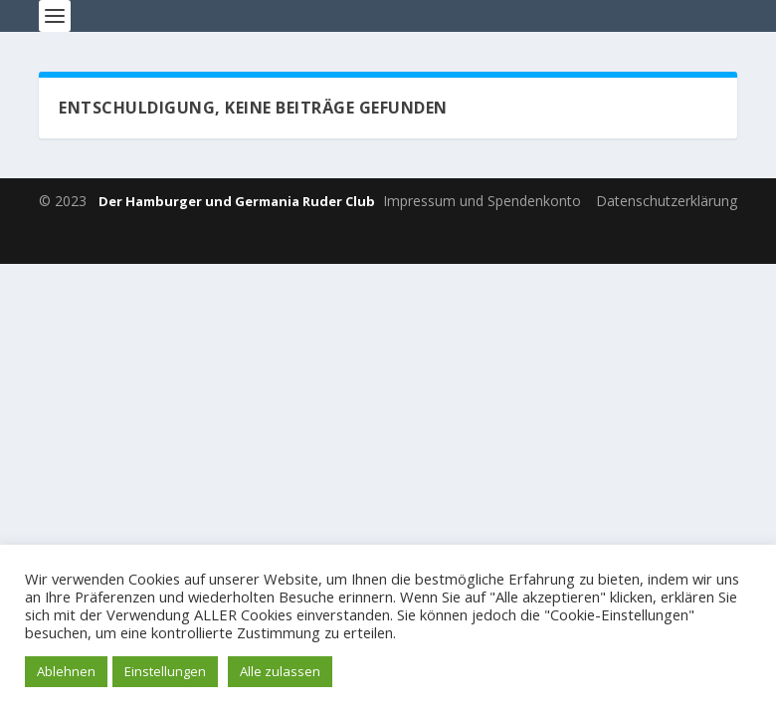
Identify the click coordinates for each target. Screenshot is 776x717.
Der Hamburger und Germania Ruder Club (236, 201)
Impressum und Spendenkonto (482, 200)
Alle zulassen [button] (280, 671)
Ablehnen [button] (66, 671)
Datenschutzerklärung (666, 200)
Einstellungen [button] (165, 671)
